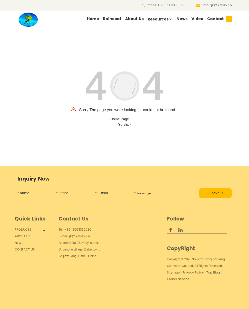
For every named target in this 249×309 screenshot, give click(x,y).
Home (93, 19)
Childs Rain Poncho (134, 236)
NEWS (16, 242)
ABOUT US (20, 236)
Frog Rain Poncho (133, 295)
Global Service (173, 279)
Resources (158, 19)
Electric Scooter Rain (136, 276)
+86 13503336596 (170, 5)
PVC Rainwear (130, 269)
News (182, 19)
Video (197, 19)
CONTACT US (22, 249)
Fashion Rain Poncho (136, 282)
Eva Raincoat (130, 256)
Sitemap (168, 272)
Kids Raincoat (130, 229)
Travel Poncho (131, 289)
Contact (215, 19)
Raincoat (112, 19)
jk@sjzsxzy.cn (221, 5)
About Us (134, 19)
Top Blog (208, 272)
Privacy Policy (188, 272)
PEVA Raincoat (131, 262)
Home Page (119, 119)
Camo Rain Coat (132, 249)
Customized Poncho (135, 242)
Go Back (124, 124)
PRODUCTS (20, 229)
